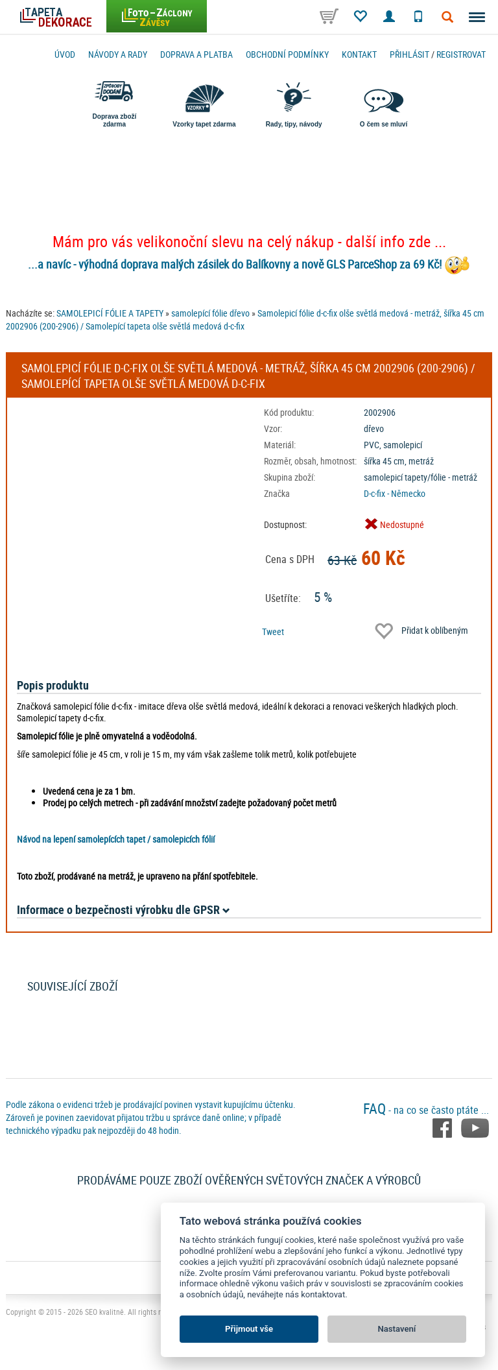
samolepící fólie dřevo (210, 313)
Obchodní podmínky (287, 54)
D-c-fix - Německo (394, 493)
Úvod (64, 54)
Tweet (273, 631)
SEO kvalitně (104, 1311)
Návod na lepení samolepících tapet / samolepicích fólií (116, 839)
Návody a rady (117, 54)
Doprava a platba (196, 54)
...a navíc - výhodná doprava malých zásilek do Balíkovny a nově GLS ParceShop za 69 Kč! (235, 264)
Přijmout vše (249, 1329)
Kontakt (359, 54)
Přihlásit (409, 54)
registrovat (461, 54)
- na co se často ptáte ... (426, 1110)
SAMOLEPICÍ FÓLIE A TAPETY (109, 313)
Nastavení (397, 1329)
